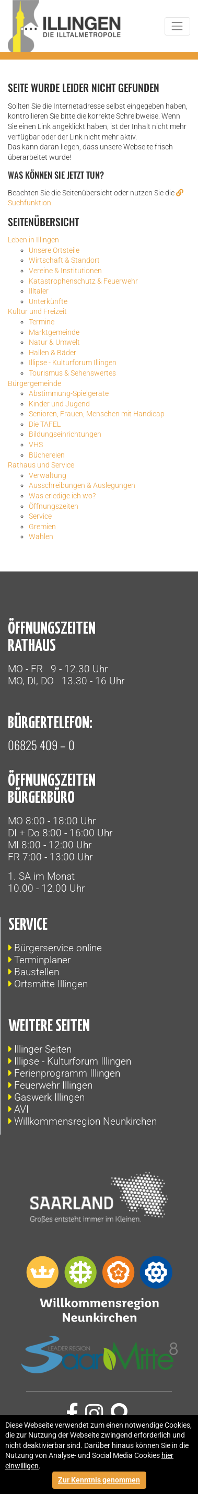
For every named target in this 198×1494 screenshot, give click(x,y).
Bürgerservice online (58, 948)
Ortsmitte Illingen (51, 984)
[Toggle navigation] (177, 26)
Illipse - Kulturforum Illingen (72, 1061)
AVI (21, 1109)
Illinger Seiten (43, 1049)
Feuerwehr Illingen (53, 1085)
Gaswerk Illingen (49, 1097)
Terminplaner (42, 960)
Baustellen (36, 972)
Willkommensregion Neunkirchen (85, 1121)
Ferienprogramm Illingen (67, 1073)
